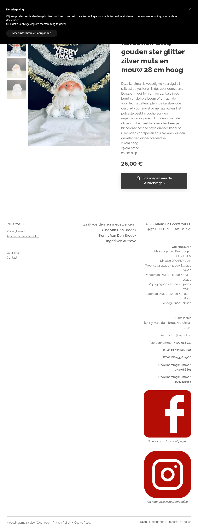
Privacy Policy (62, 522)
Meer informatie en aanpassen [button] (31, 33)
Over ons (13, 253)
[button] (190, 9)
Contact (12, 257)
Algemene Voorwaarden (23, 236)
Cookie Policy (82, 522)
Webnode (43, 522)
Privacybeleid (16, 231)
